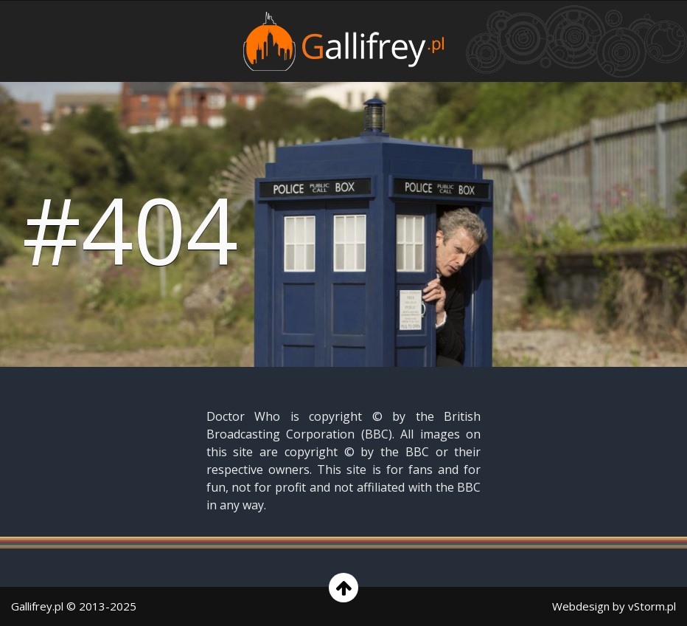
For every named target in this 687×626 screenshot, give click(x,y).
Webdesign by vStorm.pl (614, 606)
